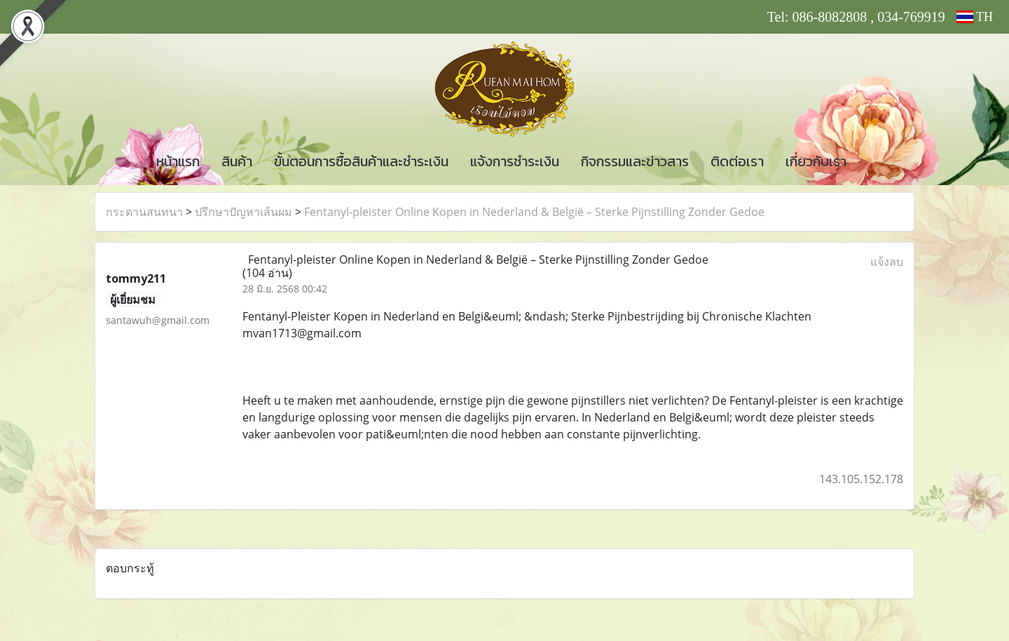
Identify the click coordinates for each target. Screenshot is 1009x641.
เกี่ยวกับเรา (815, 161)
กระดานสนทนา (144, 212)
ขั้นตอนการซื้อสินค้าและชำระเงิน (361, 161)
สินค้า (236, 161)
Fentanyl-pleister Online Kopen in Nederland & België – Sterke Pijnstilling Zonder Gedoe (534, 212)
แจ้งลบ (886, 261)
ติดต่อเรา (737, 161)
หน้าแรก (178, 161)
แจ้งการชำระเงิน (514, 161)
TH (974, 17)
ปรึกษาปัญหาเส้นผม (243, 212)
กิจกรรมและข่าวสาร (635, 161)
